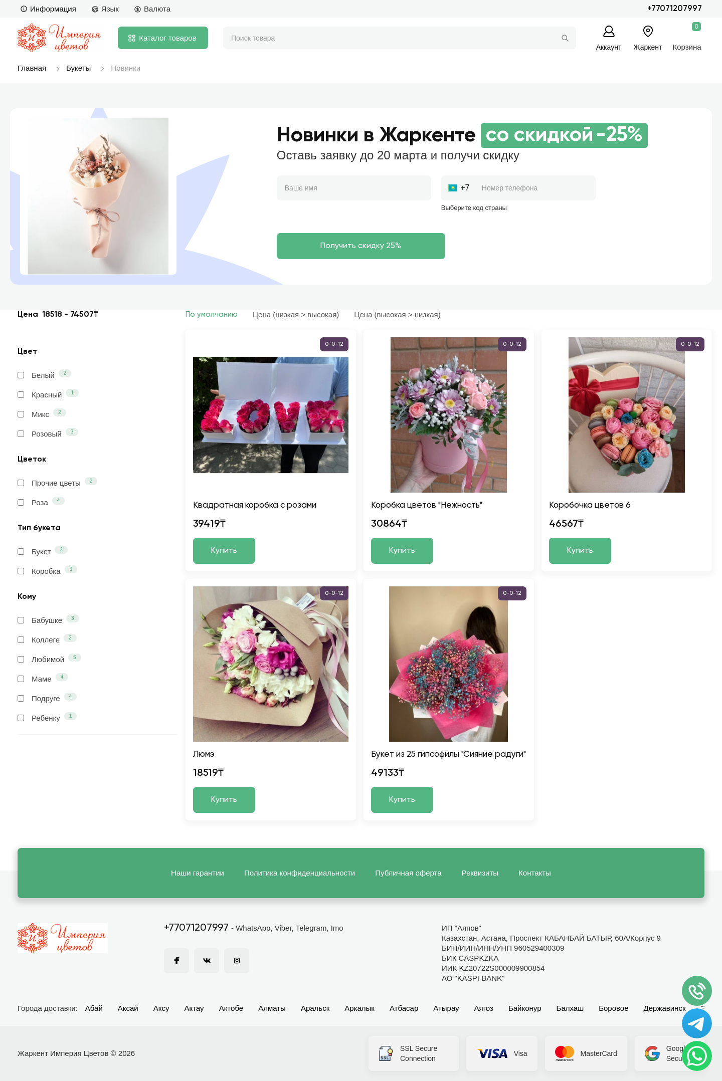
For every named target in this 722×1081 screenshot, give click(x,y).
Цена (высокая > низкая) (397, 314)
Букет (43, 551)
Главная (32, 68)
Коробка (47, 570)
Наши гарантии (197, 873)
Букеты (78, 68)
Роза (41, 502)
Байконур (525, 1008)
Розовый (48, 433)
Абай (94, 1008)
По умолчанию (212, 314)
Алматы (272, 1008)
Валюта (152, 9)
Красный (48, 394)
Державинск (665, 1008)
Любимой (49, 659)
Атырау (446, 1008)
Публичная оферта (408, 873)
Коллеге (47, 639)
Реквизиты (480, 873)
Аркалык (359, 1008)
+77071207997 (674, 9)
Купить (224, 551)
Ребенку (47, 717)
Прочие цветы (57, 482)
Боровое (613, 1008)
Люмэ (204, 754)
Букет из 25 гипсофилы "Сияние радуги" (448, 754)
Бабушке (48, 619)
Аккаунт (609, 47)
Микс (42, 413)
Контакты (534, 873)
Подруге (47, 698)
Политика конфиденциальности (299, 873)
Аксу (161, 1008)
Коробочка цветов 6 (590, 505)
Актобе (231, 1008)
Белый (44, 374)
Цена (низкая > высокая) (296, 314)
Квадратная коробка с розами (254, 505)
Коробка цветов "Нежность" (426, 505)
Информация (48, 9)
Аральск (315, 1008)
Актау (194, 1008)
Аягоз (483, 1008)
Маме (43, 678)
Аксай (128, 1008)
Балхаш (570, 1008)
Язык (105, 9)
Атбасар (404, 1008)
